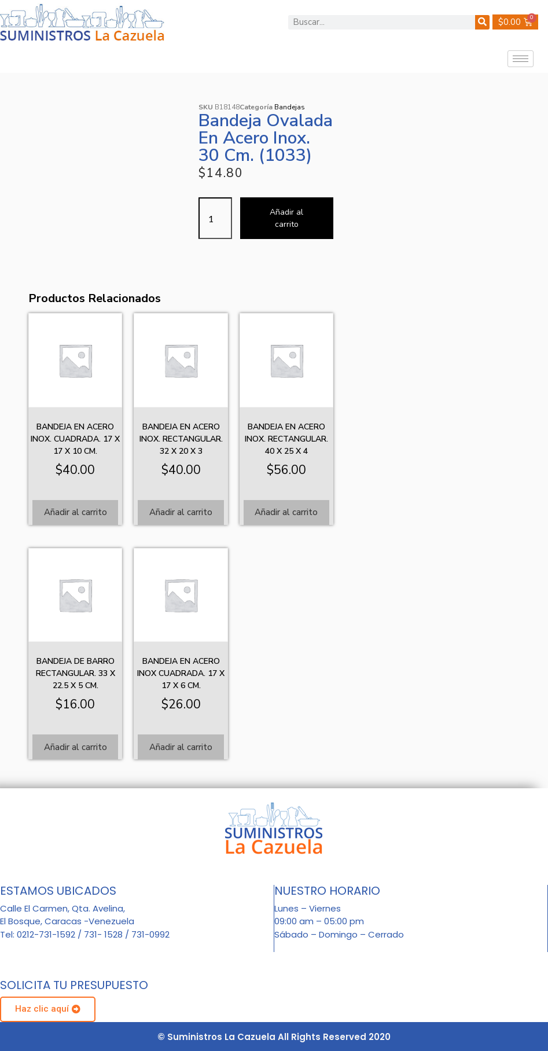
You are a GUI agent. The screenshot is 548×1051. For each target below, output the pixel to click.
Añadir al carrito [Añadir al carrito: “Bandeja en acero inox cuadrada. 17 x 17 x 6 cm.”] (180, 747)
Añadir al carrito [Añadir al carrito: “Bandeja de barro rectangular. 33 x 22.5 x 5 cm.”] (75, 747)
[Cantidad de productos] (215, 218)
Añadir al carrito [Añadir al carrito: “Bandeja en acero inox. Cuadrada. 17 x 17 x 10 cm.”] (75, 512)
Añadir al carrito (286, 218)
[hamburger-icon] (520, 58)
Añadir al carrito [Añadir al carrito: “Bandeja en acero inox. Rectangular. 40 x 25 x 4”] (286, 512)
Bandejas (289, 107)
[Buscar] (482, 22)
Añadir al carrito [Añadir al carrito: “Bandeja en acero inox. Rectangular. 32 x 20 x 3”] (180, 512)
